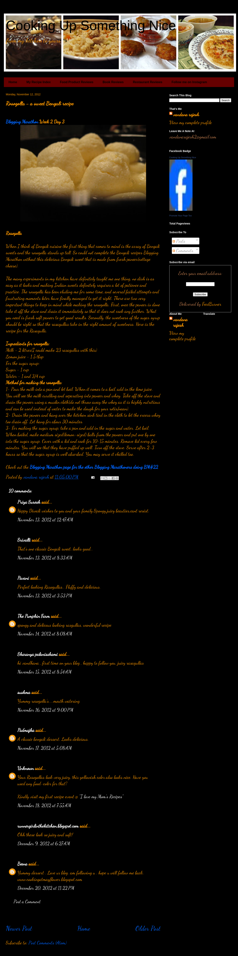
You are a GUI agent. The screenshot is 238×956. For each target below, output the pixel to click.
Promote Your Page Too (180, 215)
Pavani (23, 578)
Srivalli (24, 540)
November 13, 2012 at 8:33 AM (44, 558)
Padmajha (25, 730)
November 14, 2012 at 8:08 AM (44, 634)
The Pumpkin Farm (33, 616)
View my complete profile (190, 122)
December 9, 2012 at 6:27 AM (43, 843)
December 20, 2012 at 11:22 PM (45, 888)
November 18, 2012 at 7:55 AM (44, 805)
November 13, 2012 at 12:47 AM (45, 519)
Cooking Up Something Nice (91, 25)
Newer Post (19, 928)
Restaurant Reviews (147, 82)
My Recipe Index (38, 82)
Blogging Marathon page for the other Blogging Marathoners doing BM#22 (94, 467)
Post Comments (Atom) (47, 943)
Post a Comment (27, 901)
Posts (179, 241)
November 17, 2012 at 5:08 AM (44, 748)
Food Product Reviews (76, 82)
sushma (23, 692)
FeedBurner (211, 304)
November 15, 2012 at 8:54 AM (44, 672)
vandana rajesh (186, 114)
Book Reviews (113, 82)
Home (13, 82)
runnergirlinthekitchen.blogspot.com (48, 826)
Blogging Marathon (22, 122)
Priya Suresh (28, 502)
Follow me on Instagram (189, 82)
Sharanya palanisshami (37, 654)
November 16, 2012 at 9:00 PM (45, 710)
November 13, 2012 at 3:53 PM (44, 595)
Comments (183, 250)
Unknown (25, 768)
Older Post (148, 928)
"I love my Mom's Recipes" (101, 796)
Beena (22, 864)
